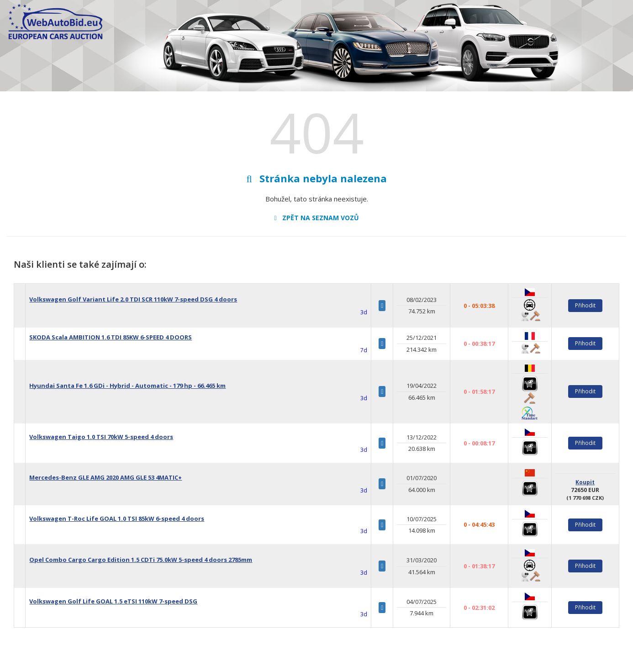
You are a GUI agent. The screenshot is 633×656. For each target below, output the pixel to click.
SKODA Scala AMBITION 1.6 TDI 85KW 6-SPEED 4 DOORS (110, 337)
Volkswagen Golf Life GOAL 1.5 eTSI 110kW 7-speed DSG (113, 601)
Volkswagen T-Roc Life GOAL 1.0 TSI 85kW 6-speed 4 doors (116, 518)
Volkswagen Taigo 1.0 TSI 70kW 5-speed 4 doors (101, 437)
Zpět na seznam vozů (316, 217)
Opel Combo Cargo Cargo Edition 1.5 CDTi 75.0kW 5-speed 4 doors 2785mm (140, 559)
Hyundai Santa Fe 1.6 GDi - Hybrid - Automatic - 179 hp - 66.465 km (127, 385)
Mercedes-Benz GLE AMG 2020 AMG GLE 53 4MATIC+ (105, 477)
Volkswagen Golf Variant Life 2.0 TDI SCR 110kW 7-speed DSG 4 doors (133, 299)
